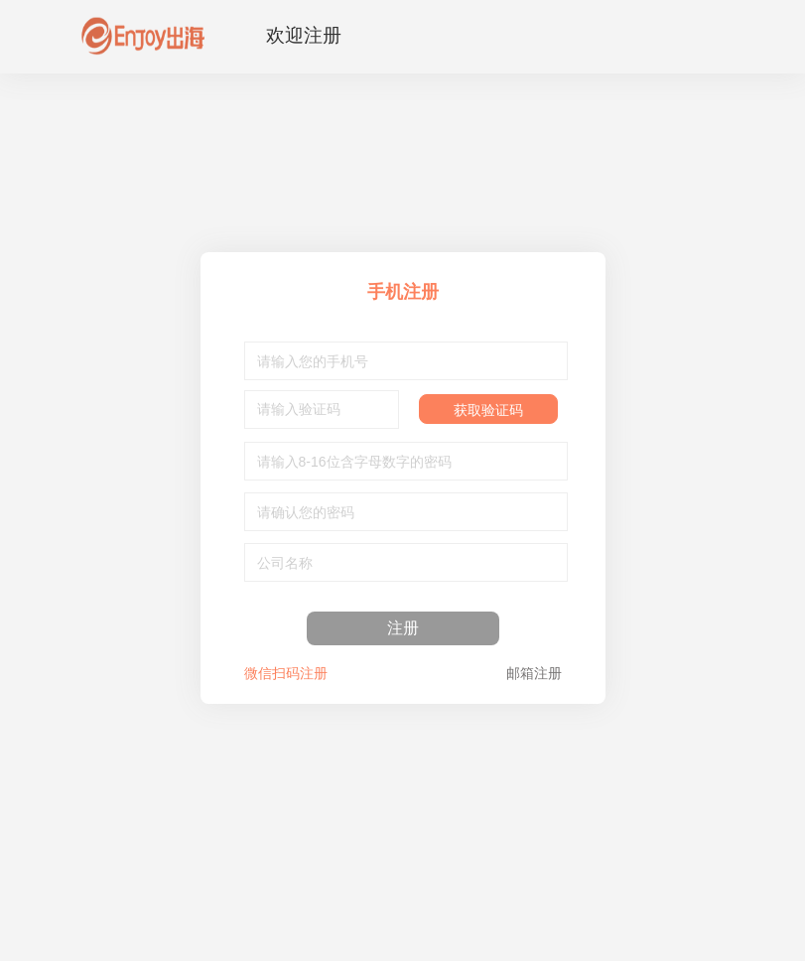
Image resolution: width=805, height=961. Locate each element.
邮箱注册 (534, 673)
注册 (403, 627)
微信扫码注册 (286, 673)
